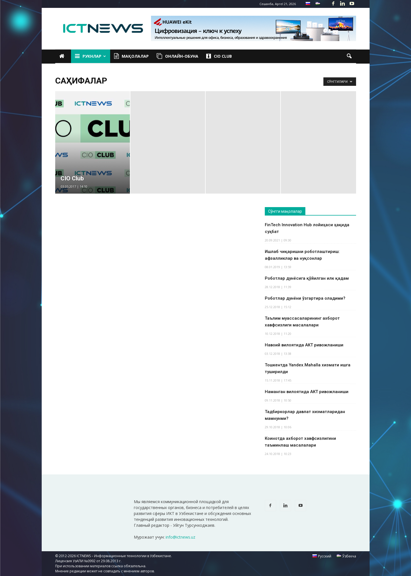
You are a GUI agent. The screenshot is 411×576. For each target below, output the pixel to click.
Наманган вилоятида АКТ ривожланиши (306, 391)
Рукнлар (90, 56)
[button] (349, 56)
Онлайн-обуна (177, 56)
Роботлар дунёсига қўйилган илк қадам (307, 278)
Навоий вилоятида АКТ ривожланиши (304, 345)
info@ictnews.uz (180, 537)
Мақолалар (131, 56)
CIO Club (219, 56)
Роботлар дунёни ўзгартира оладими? (305, 298)
